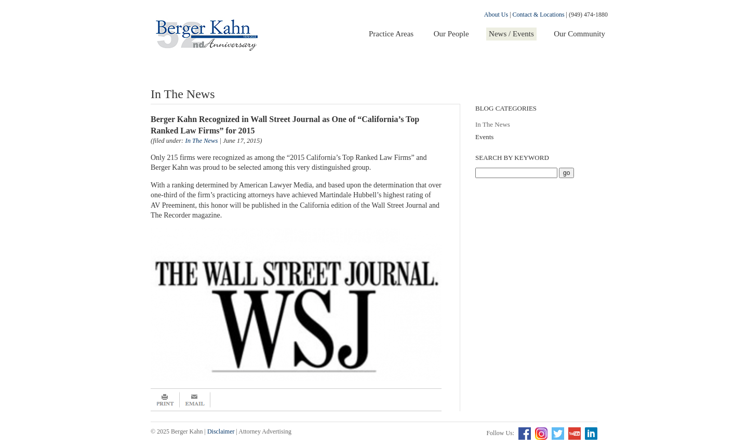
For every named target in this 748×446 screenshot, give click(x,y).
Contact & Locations (539, 14)
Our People (451, 34)
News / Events (511, 34)
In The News (492, 124)
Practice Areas (391, 34)
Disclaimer (221, 431)
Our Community (579, 34)
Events (484, 137)
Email (195, 399)
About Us (496, 14)
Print (165, 399)
